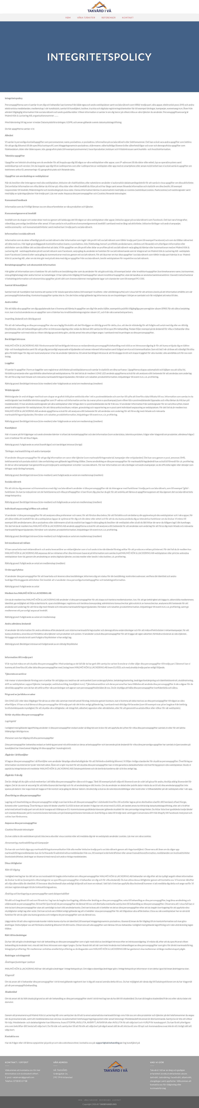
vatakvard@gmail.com (23, 1077)
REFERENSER (109, 17)
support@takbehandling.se (109, 1042)
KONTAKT (128, 17)
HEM (68, 17)
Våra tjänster (86, 17)
